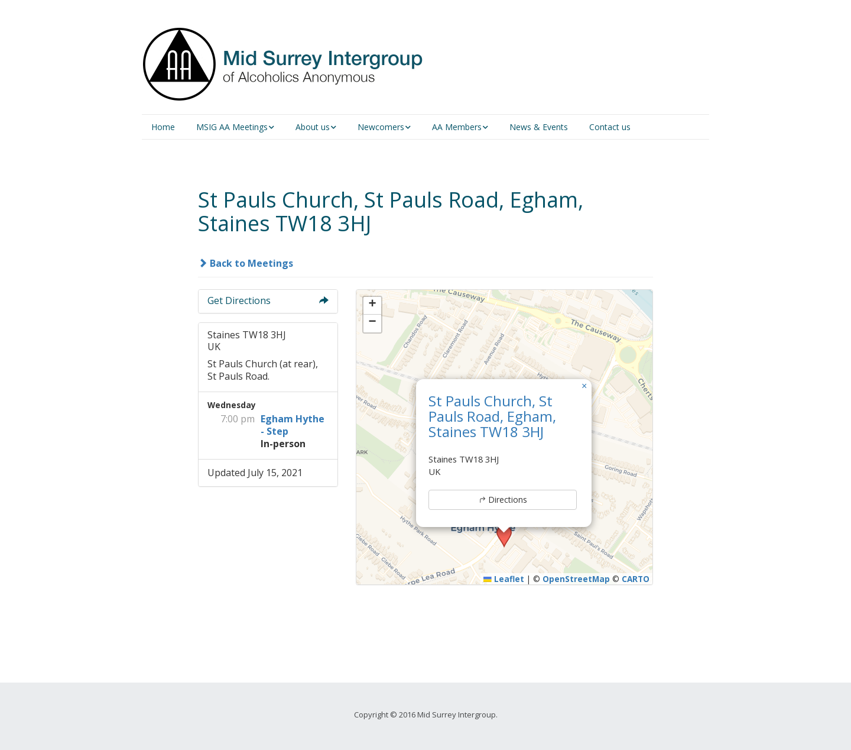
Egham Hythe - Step (292, 425)
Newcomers (381, 126)
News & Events (538, 126)
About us (312, 126)
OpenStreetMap (576, 578)
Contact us (610, 126)
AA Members (457, 126)
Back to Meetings (245, 263)
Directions (502, 499)
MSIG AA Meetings (232, 126)
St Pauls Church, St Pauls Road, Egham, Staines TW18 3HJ (492, 416)
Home (163, 126)
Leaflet (503, 578)
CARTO (635, 578)
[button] (584, 386)
